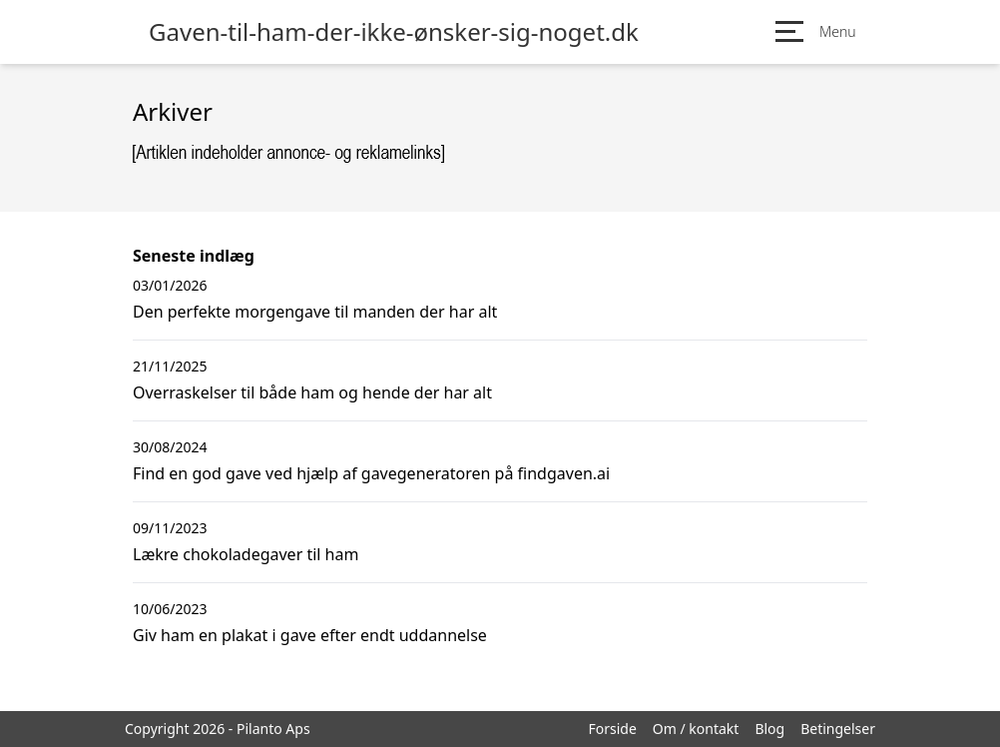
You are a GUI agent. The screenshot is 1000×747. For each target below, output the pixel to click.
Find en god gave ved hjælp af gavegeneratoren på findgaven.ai (371, 473)
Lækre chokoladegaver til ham (245, 554)
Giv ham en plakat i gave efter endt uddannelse (310, 635)
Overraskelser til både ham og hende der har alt (312, 392)
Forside (612, 728)
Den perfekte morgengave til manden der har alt (315, 312)
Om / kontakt (696, 728)
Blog (769, 728)
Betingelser (837, 728)
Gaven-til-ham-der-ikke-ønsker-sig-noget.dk (394, 32)
